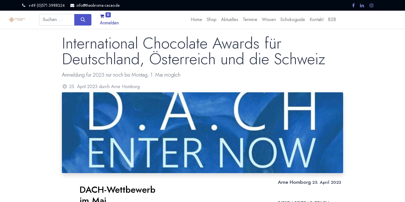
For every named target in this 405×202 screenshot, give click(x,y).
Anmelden (109, 23)
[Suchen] (82, 19)
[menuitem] (196, 19)
